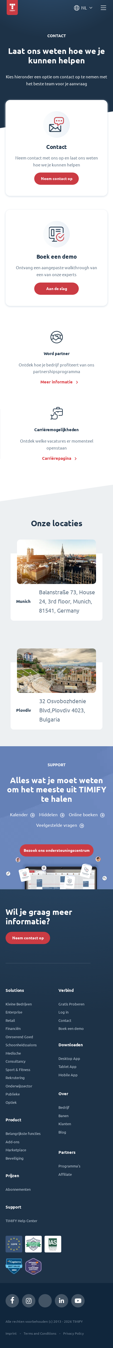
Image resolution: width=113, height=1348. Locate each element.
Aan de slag (56, 288)
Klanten (64, 1124)
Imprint (11, 1333)
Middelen (48, 814)
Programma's (69, 1166)
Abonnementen (18, 1189)
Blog (62, 1132)
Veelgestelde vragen (56, 825)
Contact (64, 1020)
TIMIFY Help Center (21, 1221)
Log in (63, 1012)
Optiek (11, 1102)
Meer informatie (56, 382)
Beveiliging (15, 1158)
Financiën (13, 1028)
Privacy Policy (73, 1333)
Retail (10, 1020)
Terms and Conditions (40, 1333)
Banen (63, 1116)
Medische (13, 1053)
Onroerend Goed (19, 1037)
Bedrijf (63, 1107)
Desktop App (69, 1058)
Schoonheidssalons (21, 1045)
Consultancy (15, 1061)
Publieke (13, 1094)
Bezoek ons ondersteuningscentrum (57, 850)
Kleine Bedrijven (19, 1004)
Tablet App (67, 1066)
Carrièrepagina (56, 458)
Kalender (19, 814)
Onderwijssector (19, 1086)
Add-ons (12, 1142)
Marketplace (16, 1150)
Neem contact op (56, 178)
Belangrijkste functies (23, 1133)
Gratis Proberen (71, 1004)
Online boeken (83, 814)
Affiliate (65, 1174)
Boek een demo (71, 1028)
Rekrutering (15, 1077)
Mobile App (68, 1075)
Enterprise (14, 1012)
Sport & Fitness (18, 1069)
